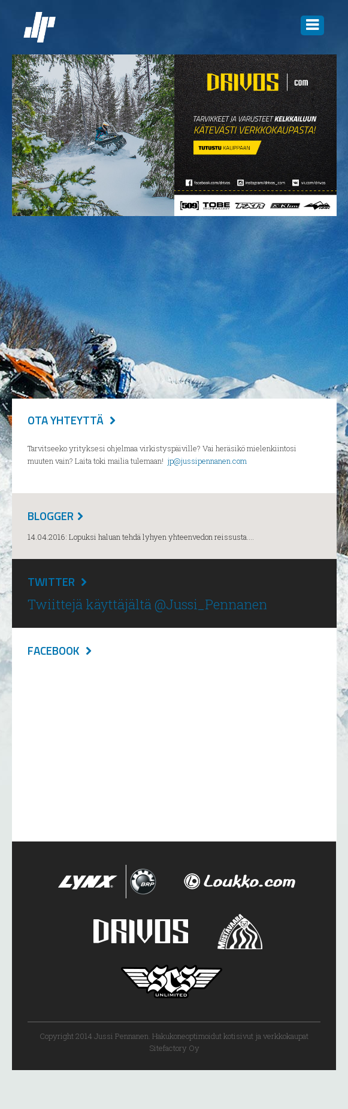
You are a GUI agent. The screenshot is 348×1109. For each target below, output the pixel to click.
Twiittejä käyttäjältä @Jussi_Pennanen (147, 604)
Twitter (51, 581)
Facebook (54, 650)
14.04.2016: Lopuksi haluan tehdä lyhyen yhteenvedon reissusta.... (141, 536)
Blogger (51, 515)
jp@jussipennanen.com (207, 460)
